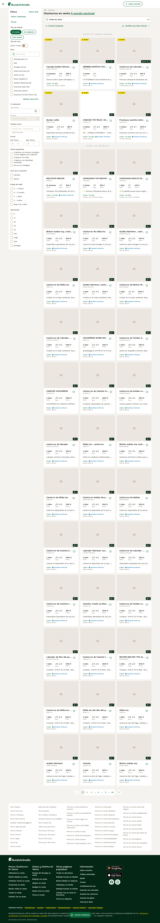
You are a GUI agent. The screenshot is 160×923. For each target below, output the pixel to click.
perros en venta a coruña (105, 827)
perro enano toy (44, 823)
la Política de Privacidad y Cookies (34, 916)
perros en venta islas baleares (79, 835)
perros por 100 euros (46, 835)
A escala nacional (83, 13)
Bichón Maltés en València (67, 881)
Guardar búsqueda (54, 26)
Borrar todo (33, 12)
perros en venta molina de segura (133, 808)
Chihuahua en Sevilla (64, 885)
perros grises (43, 811)
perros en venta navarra (76, 839)
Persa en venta (38, 895)
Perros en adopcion (64, 899)
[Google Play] (115, 868)
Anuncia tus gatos (87, 898)
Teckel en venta (15, 893)
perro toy (14, 843)
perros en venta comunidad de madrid (79, 814)
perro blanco (15, 807)
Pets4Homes (30, 908)
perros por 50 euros (46, 831)
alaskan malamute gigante (20, 823)
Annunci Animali (79, 908)
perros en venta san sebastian (135, 843)
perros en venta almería (132, 829)
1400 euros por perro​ (46, 827)
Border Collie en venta (18, 889)
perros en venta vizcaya (104, 831)
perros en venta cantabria (105, 811)
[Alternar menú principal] (3, 4)
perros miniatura (17, 815)
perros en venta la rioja (76, 832)
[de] (18, 144)
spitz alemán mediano (47, 807)
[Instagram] (117, 882)
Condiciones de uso (88, 886)
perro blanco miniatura (47, 815)
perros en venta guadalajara (106, 839)
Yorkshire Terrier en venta (19, 881)
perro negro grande (18, 827)
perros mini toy (16, 811)
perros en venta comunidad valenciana (78, 826)
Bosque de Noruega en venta (41, 874)
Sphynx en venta (39, 883)
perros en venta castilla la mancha (77, 808)
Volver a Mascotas (18, 17)
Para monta (17, 37)
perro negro (15, 839)
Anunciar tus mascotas (89, 890)
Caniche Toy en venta (17, 897)
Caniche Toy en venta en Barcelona (66, 894)
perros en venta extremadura (106, 835)
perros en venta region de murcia (77, 820)
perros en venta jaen (103, 807)
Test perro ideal (86, 902)
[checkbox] (11, 59)
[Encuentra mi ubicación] (36, 111)
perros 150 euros (45, 839)
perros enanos (16, 831)
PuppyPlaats (51, 908)
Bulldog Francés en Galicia (67, 889)
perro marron (15, 835)
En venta (15, 32)
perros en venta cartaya (104, 846)
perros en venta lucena (132, 817)
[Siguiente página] (119, 792)
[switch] (25, 45)
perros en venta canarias (105, 815)
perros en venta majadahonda (135, 813)
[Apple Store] (114, 875)
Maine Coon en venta (40, 891)
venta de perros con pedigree (50, 819)
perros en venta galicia (132, 839)
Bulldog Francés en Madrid (67, 877)
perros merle (15, 846)
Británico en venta (39, 879)
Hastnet (40, 908)
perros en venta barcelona (105, 843)
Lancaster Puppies (95, 908)
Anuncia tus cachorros (89, 894)
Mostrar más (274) (30, 99)
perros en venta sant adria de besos (135, 834)
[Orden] (136, 26)
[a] (34, 144)
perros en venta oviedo (132, 821)
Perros (13, 22)
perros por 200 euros (46, 843)
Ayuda (82, 878)
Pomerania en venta (17, 885)
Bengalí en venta (39, 887)
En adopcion (29, 32)
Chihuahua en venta (17, 873)
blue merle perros (17, 819)
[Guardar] (73, 67)
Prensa (83, 882)
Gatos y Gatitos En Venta (42, 868)
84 (113, 792)
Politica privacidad (87, 874)
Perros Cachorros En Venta (18, 868)
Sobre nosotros (86, 870)
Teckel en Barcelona (64, 873)
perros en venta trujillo (132, 825)
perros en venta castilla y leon (79, 843)
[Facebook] (111, 882)
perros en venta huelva (132, 847)
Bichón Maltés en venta (18, 877)
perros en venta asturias (104, 823)
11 (105, 792)
